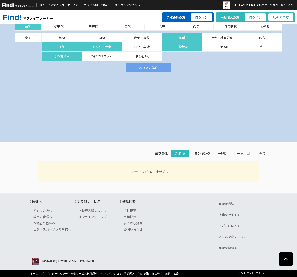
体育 (262, 37)
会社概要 (130, 210)
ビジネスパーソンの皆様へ (52, 229)
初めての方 (281, 17)
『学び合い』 (141, 56)
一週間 (222, 153)
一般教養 (182, 47)
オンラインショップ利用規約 (117, 273)
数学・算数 (142, 37)
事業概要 (130, 216)
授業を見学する (229, 214)
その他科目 (62, 56)
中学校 (93, 26)
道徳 (62, 47)
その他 (264, 26)
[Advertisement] (148, 106)
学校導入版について (97, 5)
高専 (196, 26)
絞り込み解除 (148, 67)
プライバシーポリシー (54, 273)
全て (28, 26)
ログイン (201, 17)
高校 (127, 26)
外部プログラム (102, 56)
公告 (176, 273)
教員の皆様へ (42, 216)
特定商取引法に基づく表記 (154, 273)
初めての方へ (42, 210)
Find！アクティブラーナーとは (59, 5)
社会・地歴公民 (222, 37)
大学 (162, 26)
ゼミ (262, 47)
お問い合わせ (133, 229)
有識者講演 (226, 203)
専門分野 (222, 47)
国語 (102, 37)
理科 (182, 37)
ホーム (34, 273)
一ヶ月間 (243, 153)
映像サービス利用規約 (84, 273)
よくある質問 (133, 223)
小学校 (59, 26)
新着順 (180, 153)
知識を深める (228, 247)
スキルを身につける (233, 236)
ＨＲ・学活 (142, 47)
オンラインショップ (128, 5)
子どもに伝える (229, 225)
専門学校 (230, 26)
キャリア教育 (101, 47)
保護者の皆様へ (44, 223)
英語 (62, 37)
